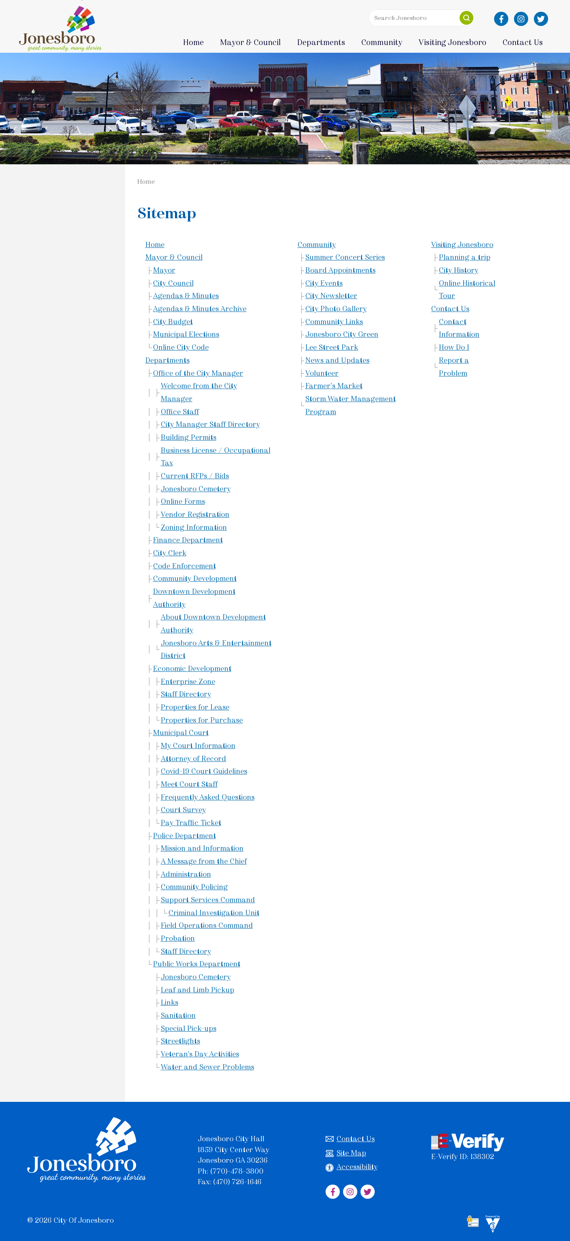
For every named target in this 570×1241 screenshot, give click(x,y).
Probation (178, 938)
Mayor (164, 270)
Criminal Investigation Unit (213, 912)
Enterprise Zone (188, 681)
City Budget (173, 321)
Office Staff (180, 411)
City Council (173, 283)
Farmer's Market (334, 385)
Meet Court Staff (189, 784)
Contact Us (450, 308)
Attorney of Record (193, 758)
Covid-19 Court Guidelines (204, 771)
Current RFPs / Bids (195, 475)
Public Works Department (196, 963)
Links (169, 1002)
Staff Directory (186, 694)
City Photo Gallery (336, 308)
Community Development (195, 578)
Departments (167, 360)
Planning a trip (464, 257)
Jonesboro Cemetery (196, 488)
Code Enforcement (184, 565)
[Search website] (420, 18)
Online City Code (181, 347)
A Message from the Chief (204, 861)
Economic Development (192, 668)
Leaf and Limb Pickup (197, 989)
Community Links (334, 321)
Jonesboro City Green (341, 334)
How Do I (454, 347)
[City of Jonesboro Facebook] (501, 19)
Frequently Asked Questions (208, 797)
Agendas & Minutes (186, 295)
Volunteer (322, 373)
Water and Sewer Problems (207, 1066)
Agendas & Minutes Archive (199, 308)
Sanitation (178, 1015)
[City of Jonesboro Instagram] (521, 19)
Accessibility (352, 1167)
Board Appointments (340, 270)
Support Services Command (208, 899)
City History (458, 270)
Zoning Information (194, 527)
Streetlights (180, 1041)
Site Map (346, 1153)
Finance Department (188, 540)
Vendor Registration (195, 514)
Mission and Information (202, 848)
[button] (466, 18)
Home (193, 42)
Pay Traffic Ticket (191, 822)
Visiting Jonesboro (462, 244)
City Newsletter (331, 295)
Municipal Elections (186, 334)
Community (317, 244)
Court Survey (183, 809)
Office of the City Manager (198, 373)
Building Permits (188, 437)
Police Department (184, 835)
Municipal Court (181, 732)
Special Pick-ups (188, 1028)
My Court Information (198, 745)
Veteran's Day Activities (200, 1054)
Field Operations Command (207, 925)
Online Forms (183, 501)
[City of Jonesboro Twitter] (541, 19)
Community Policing (194, 886)
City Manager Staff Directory (210, 424)
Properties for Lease (195, 707)
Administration (186, 874)
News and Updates (337, 360)
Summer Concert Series (345, 257)
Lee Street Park (331, 347)
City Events (324, 283)
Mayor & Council (174, 257)
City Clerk (169, 552)
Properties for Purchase (202, 720)
